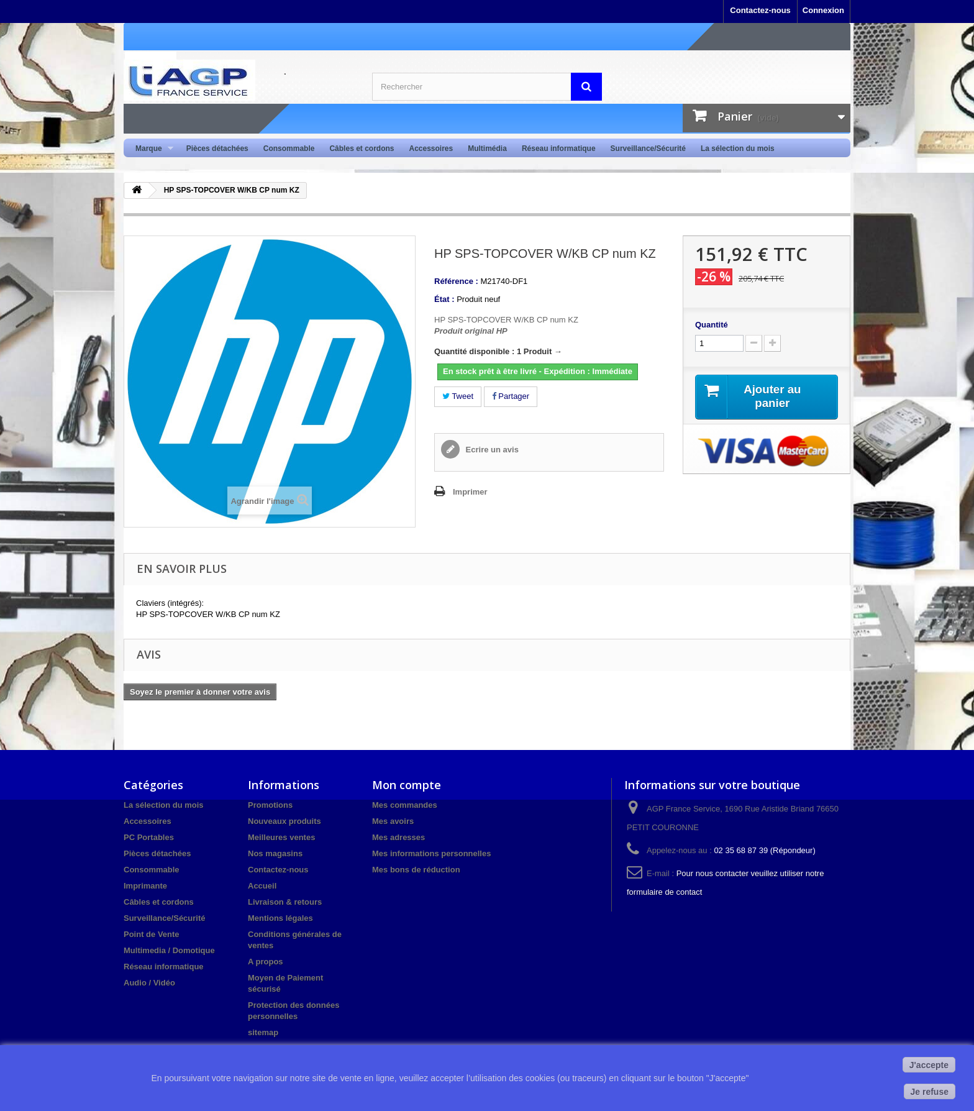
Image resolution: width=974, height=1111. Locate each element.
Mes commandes (404, 805)
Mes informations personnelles (431, 853)
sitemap (263, 1032)
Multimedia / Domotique (169, 950)
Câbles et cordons (361, 148)
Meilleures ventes (281, 837)
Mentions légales (280, 918)
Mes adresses (398, 837)
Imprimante (145, 885)
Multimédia (487, 148)
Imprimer (470, 491)
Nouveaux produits (284, 821)
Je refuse (930, 1092)
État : (444, 299)
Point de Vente (152, 934)
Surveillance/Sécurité (648, 148)
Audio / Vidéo (149, 982)
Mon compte (406, 784)
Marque (150, 148)
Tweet (457, 396)
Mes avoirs (393, 821)
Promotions (270, 805)
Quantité (711, 324)
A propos (265, 961)
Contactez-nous (760, 10)
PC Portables (149, 837)
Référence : (456, 281)
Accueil (262, 885)
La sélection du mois (738, 148)
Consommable (289, 148)
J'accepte (929, 1065)
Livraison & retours (285, 902)
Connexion (823, 10)
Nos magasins (275, 853)
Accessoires (431, 148)
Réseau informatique (559, 148)
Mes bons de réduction (416, 869)
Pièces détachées (217, 148)
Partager (510, 396)
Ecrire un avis (491, 449)
